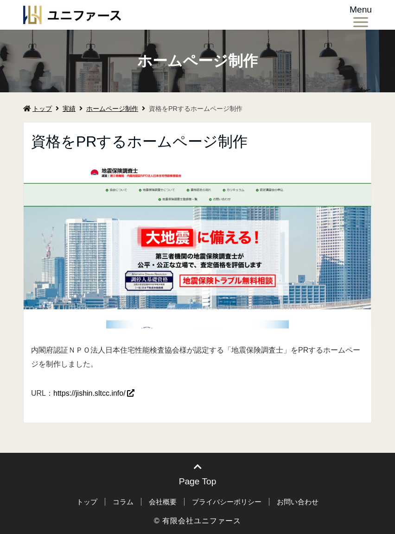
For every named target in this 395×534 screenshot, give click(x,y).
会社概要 (163, 502)
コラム (123, 502)
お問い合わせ (298, 502)
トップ (37, 108)
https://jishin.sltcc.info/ (89, 393)
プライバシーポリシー (226, 502)
